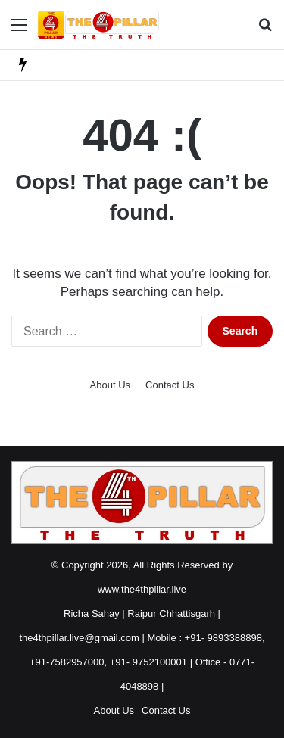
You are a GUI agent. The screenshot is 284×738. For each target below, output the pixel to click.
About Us (110, 385)
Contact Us (169, 385)
